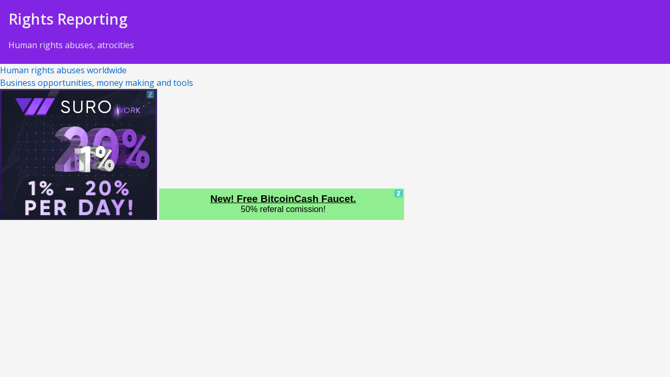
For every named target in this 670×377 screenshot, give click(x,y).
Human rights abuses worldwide (63, 70)
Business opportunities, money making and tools (96, 82)
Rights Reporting (68, 19)
